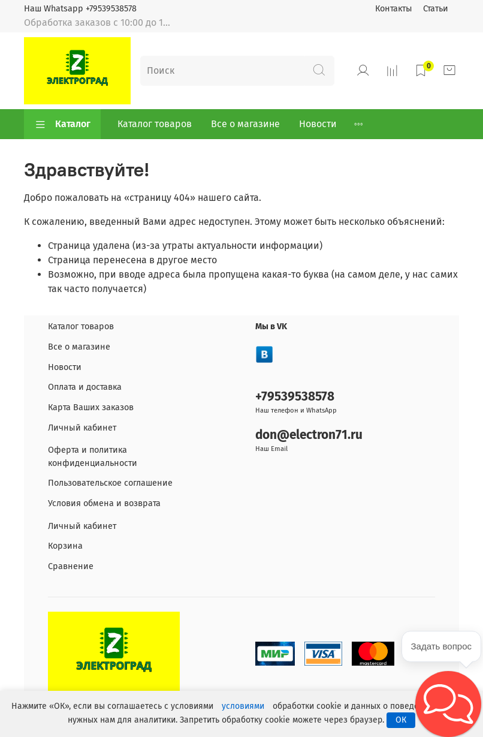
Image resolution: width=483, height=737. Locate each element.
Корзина (65, 546)
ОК (401, 720)
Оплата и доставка (85, 387)
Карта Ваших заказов (91, 407)
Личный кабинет (82, 428)
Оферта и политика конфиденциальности (92, 456)
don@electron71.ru (309, 435)
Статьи (435, 9)
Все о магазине (245, 124)
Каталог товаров (154, 124)
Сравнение (70, 566)
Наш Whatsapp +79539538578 (80, 9)
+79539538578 (294, 396)
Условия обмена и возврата (104, 503)
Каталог (62, 124)
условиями (243, 706)
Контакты (393, 9)
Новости (318, 124)
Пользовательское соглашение (110, 483)
